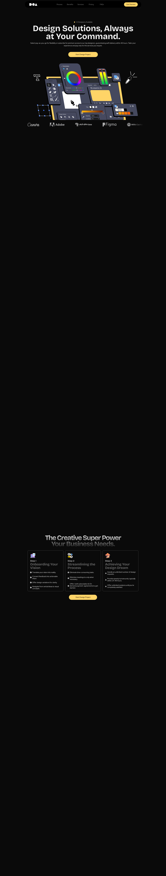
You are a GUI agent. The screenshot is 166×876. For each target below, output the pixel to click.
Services (80, 4)
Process (59, 4)
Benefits (70, 4)
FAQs (102, 4)
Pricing (91, 4)
